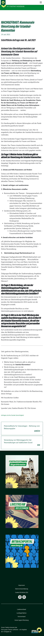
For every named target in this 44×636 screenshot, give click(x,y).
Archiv (9, 412)
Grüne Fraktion (14, 4)
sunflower (15, 627)
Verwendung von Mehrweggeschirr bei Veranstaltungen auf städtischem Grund (22, 439)
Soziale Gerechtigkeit (17, 412)
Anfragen (3, 412)
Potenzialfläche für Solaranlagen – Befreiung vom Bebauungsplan (22, 425)
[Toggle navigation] (41, 13)
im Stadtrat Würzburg (15, 6)
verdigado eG (7, 629)
